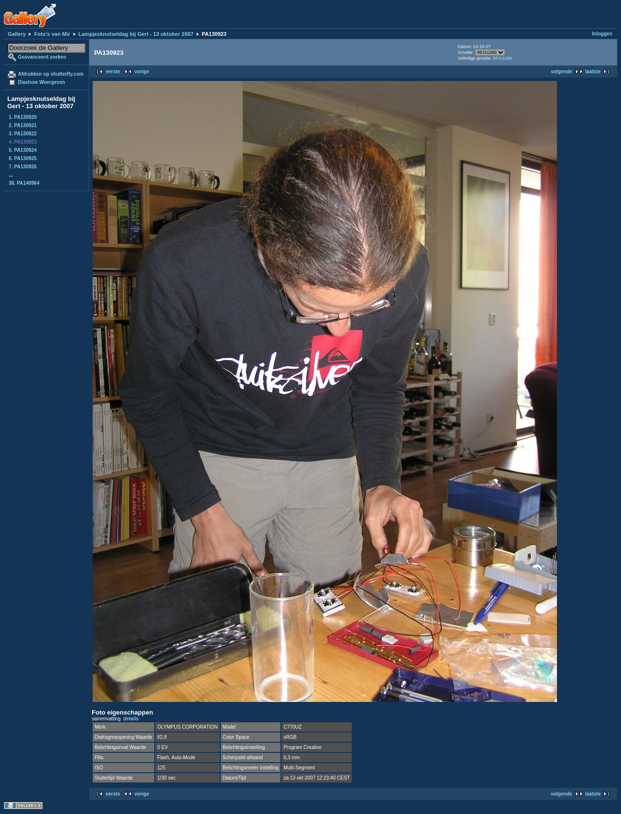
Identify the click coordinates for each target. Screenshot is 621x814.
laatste (593, 71)
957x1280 (502, 58)
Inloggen (602, 33)
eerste (113, 71)
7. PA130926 (23, 166)
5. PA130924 (23, 150)
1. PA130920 (23, 117)
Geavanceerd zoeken (42, 57)
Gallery (17, 34)
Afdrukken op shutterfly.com (50, 74)
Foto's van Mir (52, 34)
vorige (141, 71)
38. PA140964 (24, 183)
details (131, 718)
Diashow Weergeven (41, 82)
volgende (561, 71)
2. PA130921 (23, 125)
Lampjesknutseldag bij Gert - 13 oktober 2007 (136, 34)
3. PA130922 (23, 133)
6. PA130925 (23, 158)
